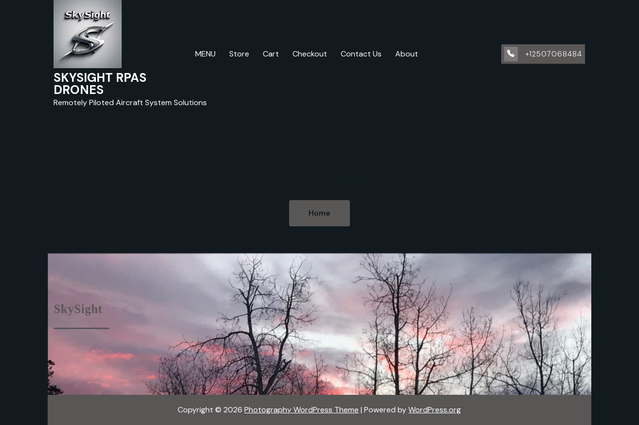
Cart (271, 54)
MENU (205, 54)
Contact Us (361, 54)
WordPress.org (434, 410)
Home (319, 213)
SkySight (78, 308)
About (406, 54)
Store (239, 54)
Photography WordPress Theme (301, 410)
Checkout (309, 54)
